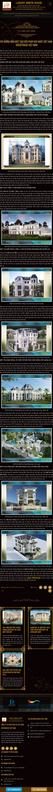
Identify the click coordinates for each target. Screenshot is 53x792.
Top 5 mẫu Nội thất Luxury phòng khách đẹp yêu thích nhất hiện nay (12, 629)
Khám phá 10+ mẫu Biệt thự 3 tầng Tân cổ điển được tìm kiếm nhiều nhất (40, 629)
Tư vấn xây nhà (26, 31)
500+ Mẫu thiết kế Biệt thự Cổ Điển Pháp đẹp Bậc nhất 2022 (12, 672)
